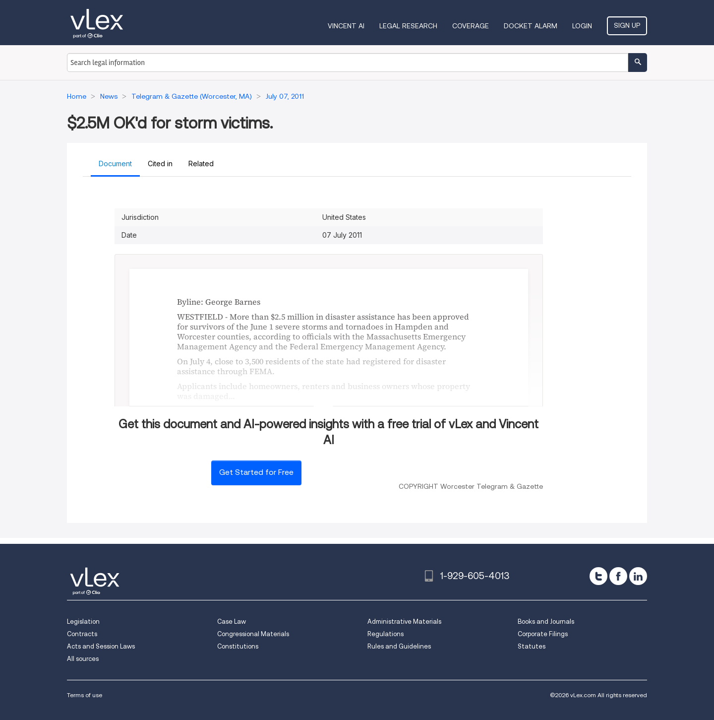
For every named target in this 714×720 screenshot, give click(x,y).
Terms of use (84, 695)
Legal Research (408, 26)
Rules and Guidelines (399, 646)
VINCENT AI (346, 26)
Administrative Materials (404, 621)
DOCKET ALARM (530, 26)
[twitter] (598, 576)
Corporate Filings (543, 634)
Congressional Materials (253, 634)
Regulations (385, 634)
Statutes (531, 646)
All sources (83, 658)
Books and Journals (546, 621)
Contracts (82, 634)
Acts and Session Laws (101, 646)
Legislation (83, 621)
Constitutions (237, 646)
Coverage (470, 26)
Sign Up (627, 25)
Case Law (231, 621)
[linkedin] (638, 576)
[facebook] (618, 576)
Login (582, 26)
